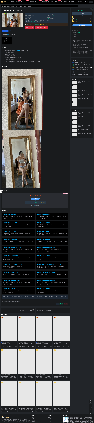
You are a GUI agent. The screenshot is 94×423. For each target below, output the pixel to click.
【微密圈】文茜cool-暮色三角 (9, 231)
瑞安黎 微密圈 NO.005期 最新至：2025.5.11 (85, 82)
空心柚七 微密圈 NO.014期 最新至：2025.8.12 (8, 377)
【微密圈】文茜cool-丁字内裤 (43, 223)
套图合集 (33, 420)
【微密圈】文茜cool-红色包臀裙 (10, 223)
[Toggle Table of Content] (9, 38)
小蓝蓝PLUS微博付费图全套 (80, 62)
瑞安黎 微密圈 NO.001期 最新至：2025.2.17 (85, 95)
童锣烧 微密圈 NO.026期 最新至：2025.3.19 (61, 409)
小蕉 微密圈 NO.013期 (6, 344)
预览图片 (5, 41)
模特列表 (33, 417)
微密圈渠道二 (7, 342)
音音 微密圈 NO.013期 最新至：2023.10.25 (43, 344)
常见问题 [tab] (13, 31)
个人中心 (49, 417)
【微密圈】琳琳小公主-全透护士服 (61, 344)
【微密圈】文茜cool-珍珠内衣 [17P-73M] (46, 272)
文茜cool (17, 6)
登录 (91, 1)
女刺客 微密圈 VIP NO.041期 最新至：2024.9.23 (43, 377)
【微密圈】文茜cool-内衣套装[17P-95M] (46, 248)
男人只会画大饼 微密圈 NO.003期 (26, 344)
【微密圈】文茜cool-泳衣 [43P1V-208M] (12, 272)
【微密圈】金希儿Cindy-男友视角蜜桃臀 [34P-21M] (26, 409)
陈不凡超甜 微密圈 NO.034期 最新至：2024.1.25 (8, 409)
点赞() (66, 304)
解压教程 (52, 18)
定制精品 (33, 421)
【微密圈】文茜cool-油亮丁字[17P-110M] (46, 256)
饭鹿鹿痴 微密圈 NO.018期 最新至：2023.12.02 (26, 377)
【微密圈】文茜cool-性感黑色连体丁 (11, 239)
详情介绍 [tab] (5, 31)
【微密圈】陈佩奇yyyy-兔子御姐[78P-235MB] (61, 377)
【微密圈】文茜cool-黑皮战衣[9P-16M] (11, 289)
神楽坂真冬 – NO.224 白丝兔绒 (81, 74)
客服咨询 (49, 420)
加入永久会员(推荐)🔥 (41, 27)
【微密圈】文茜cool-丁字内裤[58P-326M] (12, 264)
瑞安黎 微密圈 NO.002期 (82, 90)
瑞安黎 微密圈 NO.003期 (82, 86)
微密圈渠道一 (60, 342)
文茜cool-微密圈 (7, 301)
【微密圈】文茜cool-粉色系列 (43, 231)
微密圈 (12, 6)
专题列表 (33, 418)
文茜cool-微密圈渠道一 (16, 301)
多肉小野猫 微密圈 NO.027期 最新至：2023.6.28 (43, 409)
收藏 (61, 304)
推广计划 (49, 421)
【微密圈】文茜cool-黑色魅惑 (9, 215)
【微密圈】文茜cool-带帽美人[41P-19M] (46, 281)
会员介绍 (49, 418)
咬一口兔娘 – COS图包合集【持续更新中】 (83, 67)
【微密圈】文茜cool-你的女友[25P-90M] (12, 248)
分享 (57, 304)
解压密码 (5, 43)
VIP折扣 (82, 17)
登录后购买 (35, 198)
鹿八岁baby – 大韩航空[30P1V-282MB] (82, 72)
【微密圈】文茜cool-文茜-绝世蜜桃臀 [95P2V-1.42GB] (49, 264)
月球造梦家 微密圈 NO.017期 (83, 98)
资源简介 (5, 40)
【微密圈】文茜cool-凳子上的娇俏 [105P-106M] (47, 289)
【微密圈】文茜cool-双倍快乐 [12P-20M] (12, 281)
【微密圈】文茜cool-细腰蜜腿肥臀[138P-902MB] (14, 256)
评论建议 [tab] (20, 31)
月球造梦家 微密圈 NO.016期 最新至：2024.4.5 (84, 103)
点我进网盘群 (32, 21)
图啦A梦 (8, 6)
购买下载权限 (29, 27)
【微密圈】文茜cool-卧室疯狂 (43, 215)
